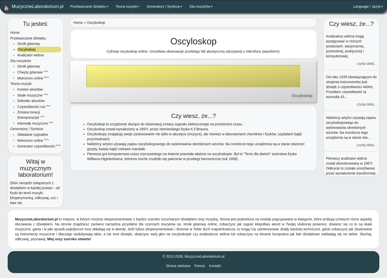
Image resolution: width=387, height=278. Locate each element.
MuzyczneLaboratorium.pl (34, 6)
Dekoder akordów (31, 101)
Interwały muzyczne (35, 123)
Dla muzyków (201, 6)
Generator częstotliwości (39, 146)
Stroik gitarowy (28, 44)
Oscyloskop (26, 49)
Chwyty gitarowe (32, 72)
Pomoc (199, 266)
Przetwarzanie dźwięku (89, 6)
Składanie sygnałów (32, 135)
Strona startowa (178, 266)
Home (15, 33)
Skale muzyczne (32, 95)
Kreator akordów (30, 89)
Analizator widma (30, 55)
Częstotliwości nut (34, 106)
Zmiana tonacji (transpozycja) (31, 114)
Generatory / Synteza (164, 6)
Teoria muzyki (128, 6)
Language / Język (368, 6)
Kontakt (215, 266)
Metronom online (33, 78)
